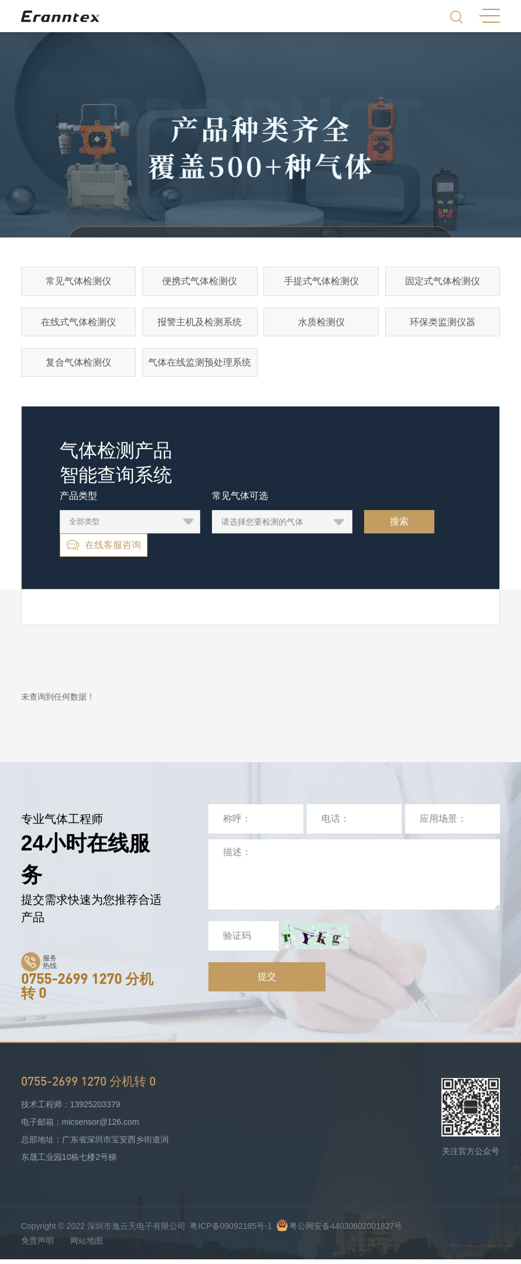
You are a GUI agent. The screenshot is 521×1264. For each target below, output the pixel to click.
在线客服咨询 (103, 550)
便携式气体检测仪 (199, 282)
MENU (489, 16)
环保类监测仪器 (442, 324)
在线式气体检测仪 (78, 324)
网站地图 (86, 1245)
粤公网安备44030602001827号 (339, 1230)
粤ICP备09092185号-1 (231, 1230)
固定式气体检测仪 (442, 282)
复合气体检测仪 (78, 366)
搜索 (399, 526)
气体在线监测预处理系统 (199, 366)
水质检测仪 (321, 324)
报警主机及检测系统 (199, 324)
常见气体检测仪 (78, 282)
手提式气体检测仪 (321, 282)
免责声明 (37, 1245)
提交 (267, 981)
